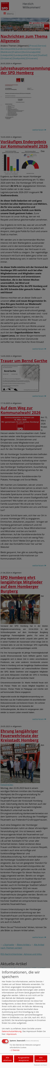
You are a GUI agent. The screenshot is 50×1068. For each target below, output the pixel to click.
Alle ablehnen (7, 1059)
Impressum (11, 1034)
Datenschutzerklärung (11, 1031)
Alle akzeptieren (41, 1059)
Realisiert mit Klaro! (40, 1065)
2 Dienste (14, 1050)
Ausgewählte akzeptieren (23, 1059)
